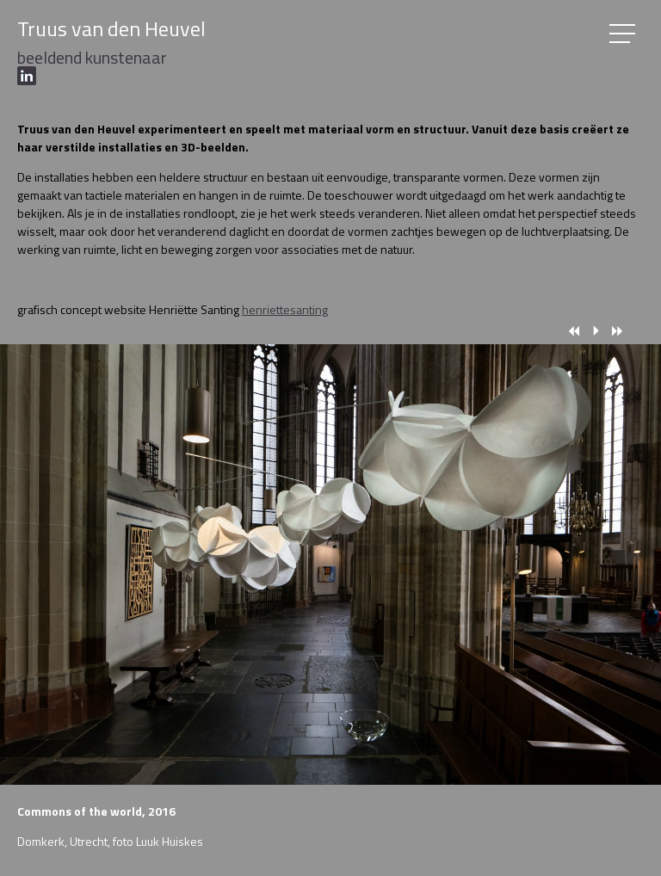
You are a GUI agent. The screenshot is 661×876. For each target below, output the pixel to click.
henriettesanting (285, 309)
